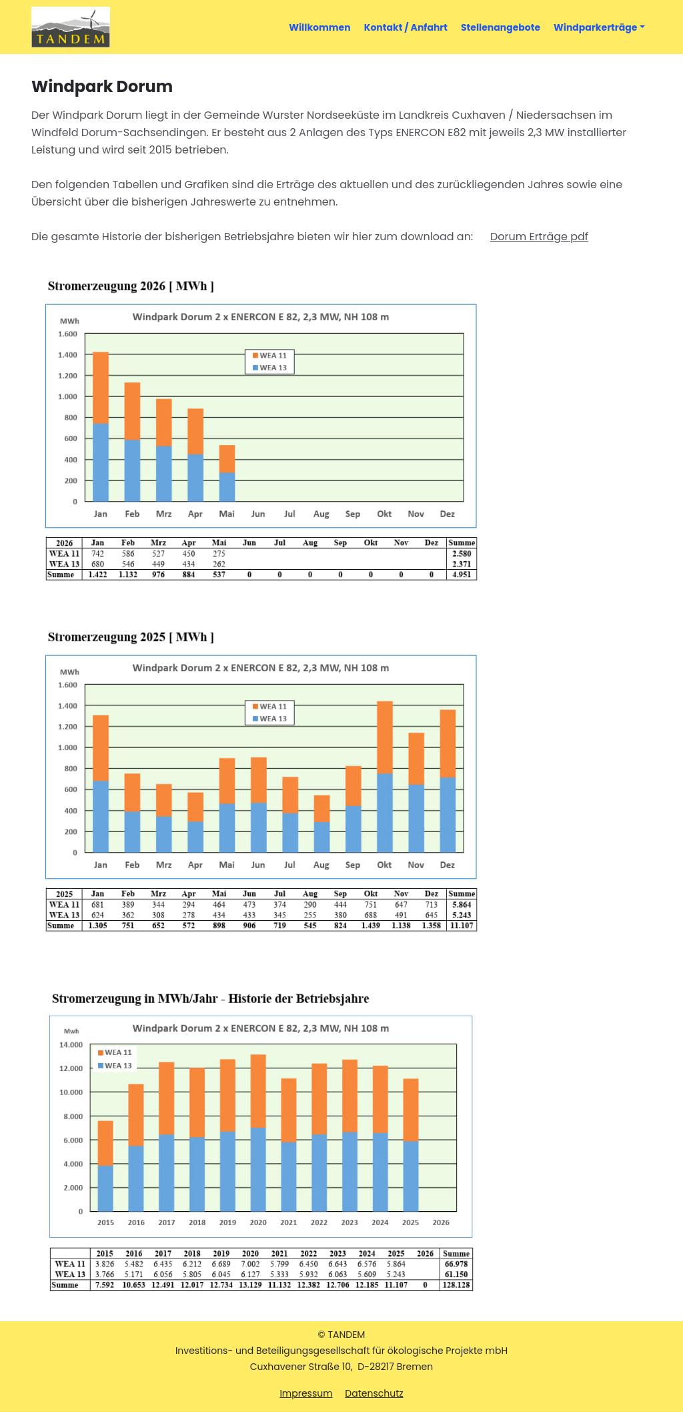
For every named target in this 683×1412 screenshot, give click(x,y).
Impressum (305, 1393)
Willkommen (323, 27)
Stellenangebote (500, 27)
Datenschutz (374, 1393)
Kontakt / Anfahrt (409, 27)
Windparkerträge (595, 27)
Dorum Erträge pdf (539, 236)
